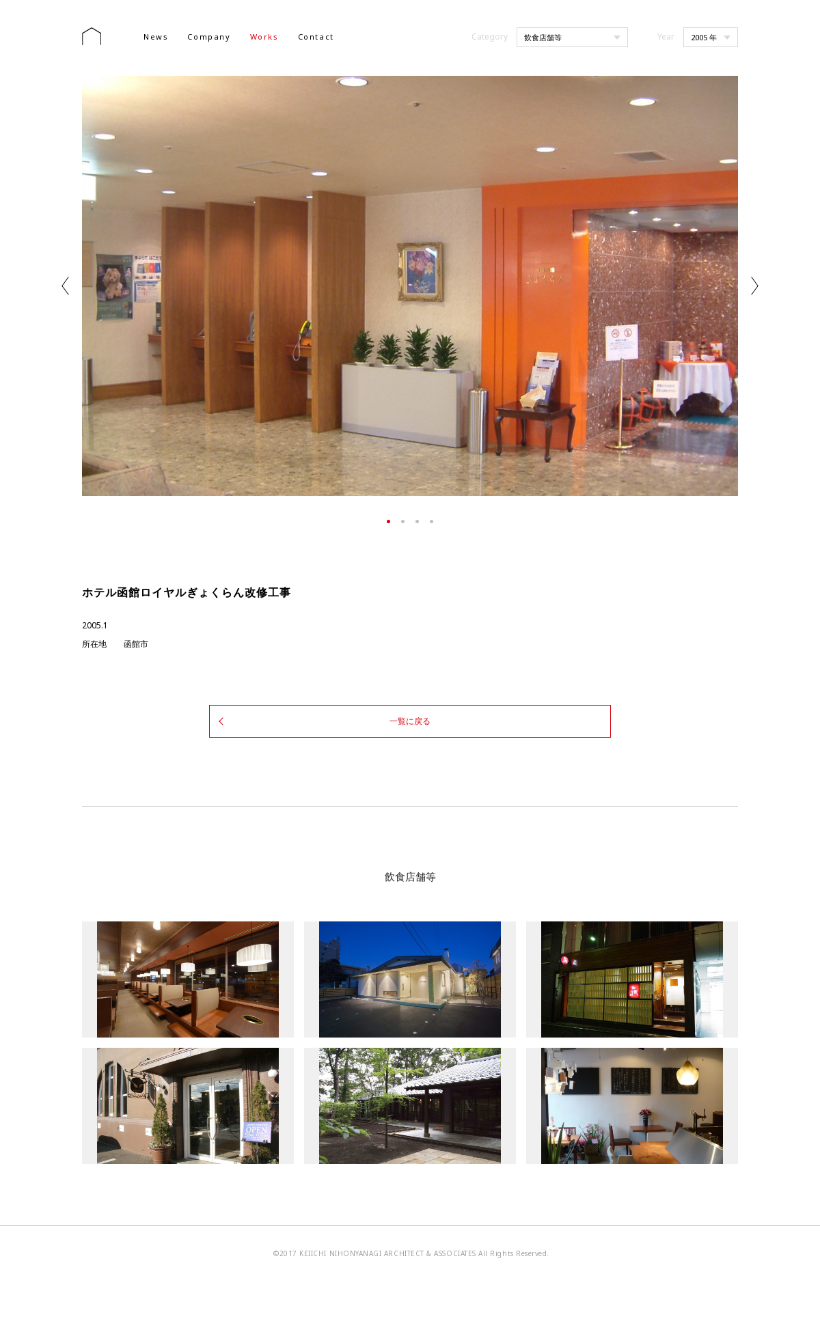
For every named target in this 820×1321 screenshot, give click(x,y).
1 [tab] (388, 521)
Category (490, 36)
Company (208, 36)
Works (264, 36)
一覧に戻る (410, 719)
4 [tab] (431, 521)
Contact (316, 36)
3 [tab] (417, 521)
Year (665, 36)
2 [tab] (403, 521)
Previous (65, 286)
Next (754, 286)
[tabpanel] (410, 286)
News (156, 36)
